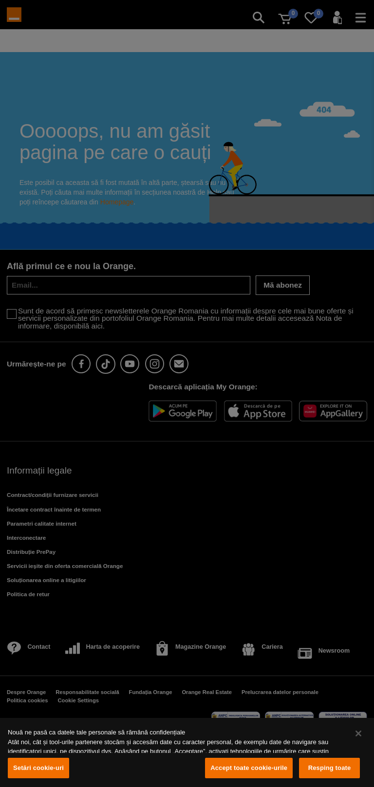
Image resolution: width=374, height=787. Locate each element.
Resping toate (329, 767)
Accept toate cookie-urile (248, 767)
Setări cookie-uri (38, 767)
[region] (187, 752)
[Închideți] (358, 733)
